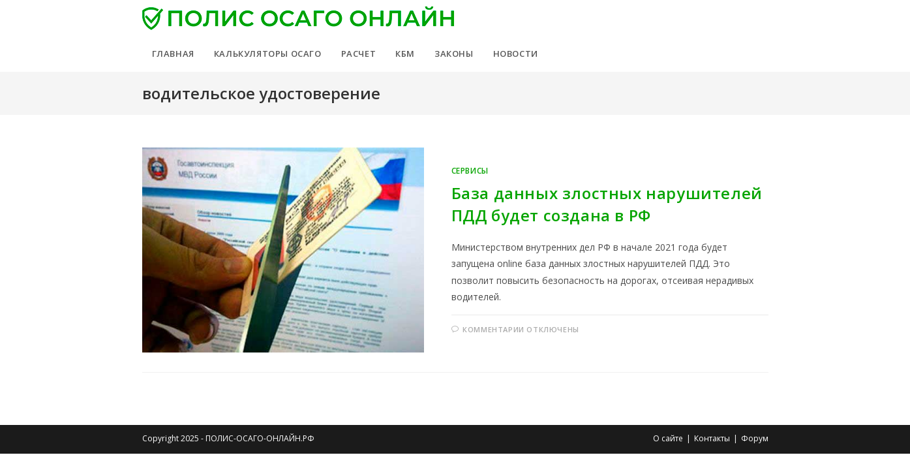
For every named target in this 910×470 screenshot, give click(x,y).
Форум (754, 438)
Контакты (712, 438)
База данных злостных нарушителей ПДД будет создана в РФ (607, 204)
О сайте (668, 438)
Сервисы (470, 170)
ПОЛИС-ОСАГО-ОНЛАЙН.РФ (259, 438)
